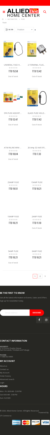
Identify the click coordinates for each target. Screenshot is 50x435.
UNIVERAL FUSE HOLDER (13, 65)
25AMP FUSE (13, 182)
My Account (4, 372)
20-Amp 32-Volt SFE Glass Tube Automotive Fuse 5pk (37, 147)
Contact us (4, 369)
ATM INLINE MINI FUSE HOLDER (13, 147)
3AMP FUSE (37, 251)
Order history (5, 376)
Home (3, 19)
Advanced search (7, 379)
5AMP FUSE (13, 251)
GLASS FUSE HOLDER (37, 113)
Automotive (12, 19)
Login (2, 382)
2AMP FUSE (37, 216)
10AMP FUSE (13, 216)
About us (3, 366)
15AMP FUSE (36, 182)
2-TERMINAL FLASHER (37, 65)
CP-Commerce (5, 415)
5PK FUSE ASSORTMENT (13, 113)
